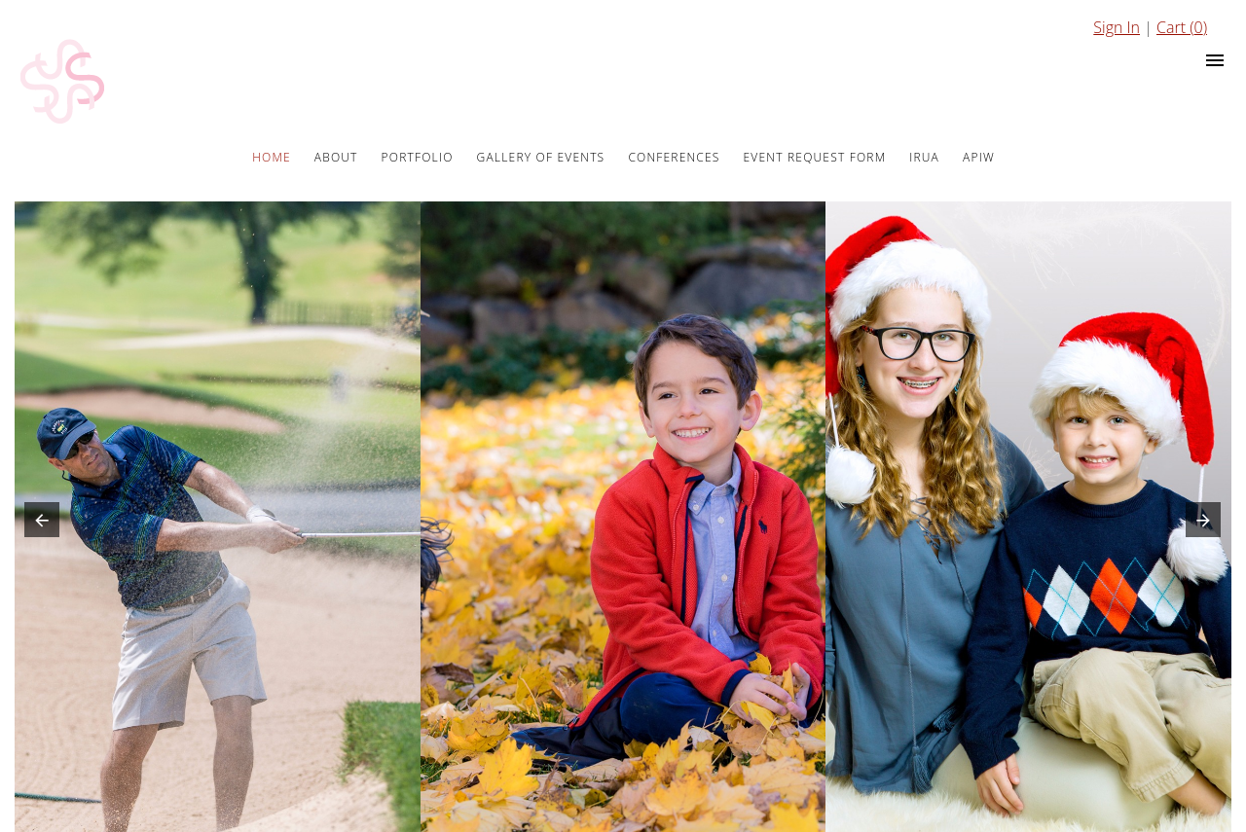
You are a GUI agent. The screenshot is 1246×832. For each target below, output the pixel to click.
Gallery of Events (541, 157)
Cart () (1181, 27)
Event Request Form (815, 157)
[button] (37, 524)
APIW (979, 157)
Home (271, 157)
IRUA (924, 157)
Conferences (673, 157)
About (336, 157)
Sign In (1116, 27)
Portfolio (418, 157)
